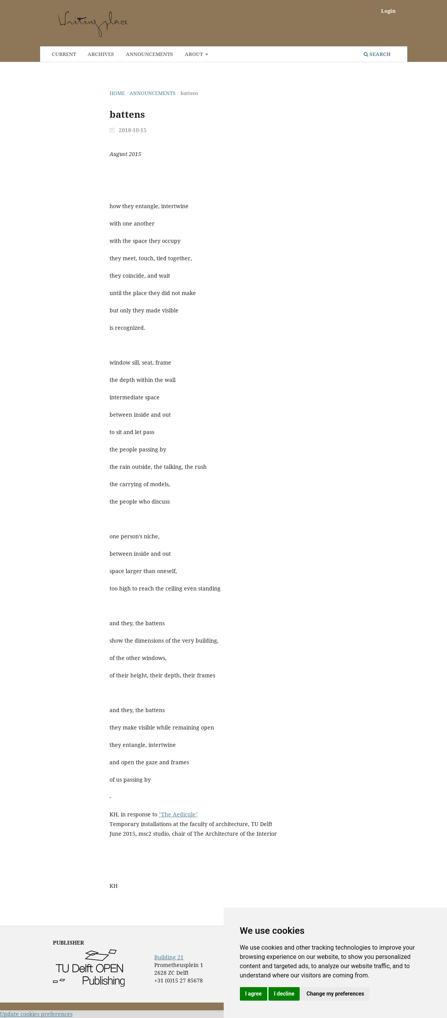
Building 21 (169, 957)
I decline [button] (284, 994)
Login (388, 10)
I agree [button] (253, 994)
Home (117, 93)
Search (377, 54)
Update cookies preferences (36, 1014)
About (194, 54)
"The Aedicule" (178, 814)
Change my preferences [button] (335, 994)
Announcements (149, 54)
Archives (101, 54)
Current (64, 54)
